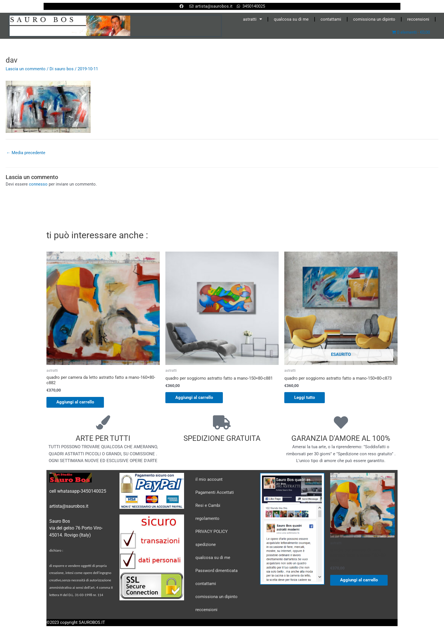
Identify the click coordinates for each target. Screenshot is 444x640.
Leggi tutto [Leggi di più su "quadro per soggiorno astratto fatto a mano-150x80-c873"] (306, 398)
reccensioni (418, 19)
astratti (252, 19)
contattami (331, 19)
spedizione (205, 545)
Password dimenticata (216, 571)
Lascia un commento (26, 68)
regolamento (207, 519)
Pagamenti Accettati (214, 493)
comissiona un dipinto (374, 19)
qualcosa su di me (291, 19)
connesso (38, 184)
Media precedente (25, 152)
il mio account (209, 480)
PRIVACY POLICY (211, 532)
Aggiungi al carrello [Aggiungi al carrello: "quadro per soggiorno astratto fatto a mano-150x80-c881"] (195, 398)
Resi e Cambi (207, 506)
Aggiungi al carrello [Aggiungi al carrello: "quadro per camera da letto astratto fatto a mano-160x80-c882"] (76, 402)
